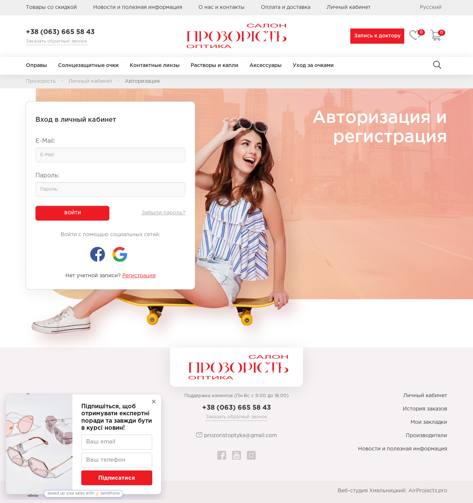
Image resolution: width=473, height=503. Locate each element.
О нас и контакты (221, 7)
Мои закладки (429, 422)
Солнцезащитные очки (88, 65)
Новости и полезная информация (137, 7)
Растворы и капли (214, 65)
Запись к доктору (376, 36)
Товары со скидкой (51, 7)
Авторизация (142, 81)
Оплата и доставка (285, 7)
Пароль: (47, 175)
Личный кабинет (90, 81)
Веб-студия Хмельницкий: (372, 491)
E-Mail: (45, 141)
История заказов (425, 409)
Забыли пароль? (164, 213)
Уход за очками (313, 65)
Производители (426, 435)
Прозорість (41, 81)
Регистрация (139, 276)
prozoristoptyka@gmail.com (236, 435)
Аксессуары (265, 65)
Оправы (36, 65)
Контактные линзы (155, 65)
